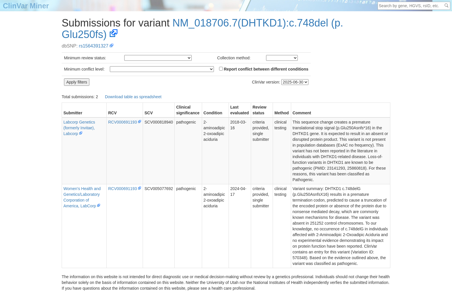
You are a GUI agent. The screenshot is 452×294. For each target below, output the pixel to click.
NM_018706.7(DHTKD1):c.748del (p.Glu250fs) (202, 28)
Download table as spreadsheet (133, 96)
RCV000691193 (122, 122)
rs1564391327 (93, 45)
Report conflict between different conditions (263, 69)
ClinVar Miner (26, 6)
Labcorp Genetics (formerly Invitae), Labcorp (79, 128)
